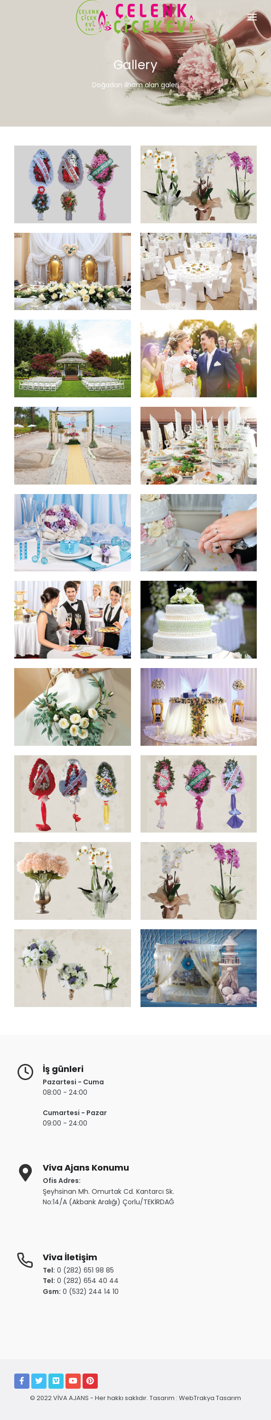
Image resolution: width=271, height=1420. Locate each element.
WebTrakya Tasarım (210, 1397)
